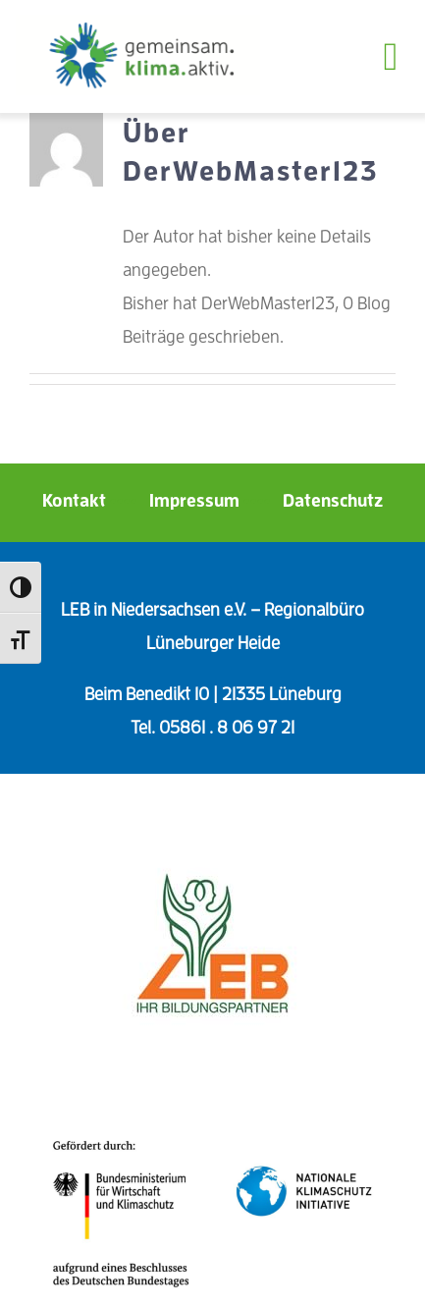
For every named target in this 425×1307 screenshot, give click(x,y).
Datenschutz (333, 500)
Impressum (214, 500)
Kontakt (93, 500)
